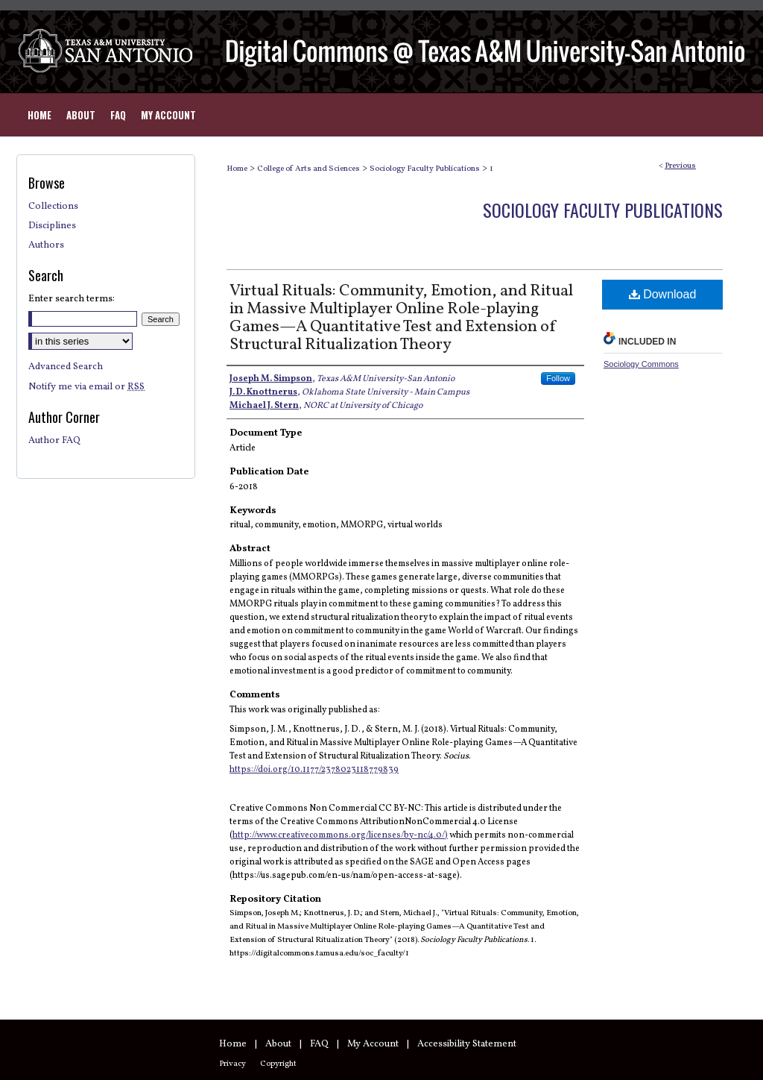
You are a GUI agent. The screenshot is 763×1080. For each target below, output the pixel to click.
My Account (373, 1044)
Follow (558, 378)
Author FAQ (54, 441)
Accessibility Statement (466, 1044)
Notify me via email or (86, 387)
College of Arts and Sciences (308, 169)
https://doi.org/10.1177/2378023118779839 (314, 770)
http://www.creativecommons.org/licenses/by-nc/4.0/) (340, 835)
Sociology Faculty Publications (425, 169)
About (278, 1044)
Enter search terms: (71, 299)
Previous (680, 166)
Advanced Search (65, 367)
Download (663, 294)
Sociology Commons (641, 364)
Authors (46, 245)
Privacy (232, 1064)
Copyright (278, 1064)
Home (237, 169)
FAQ (319, 1044)
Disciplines (52, 226)
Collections (53, 206)
